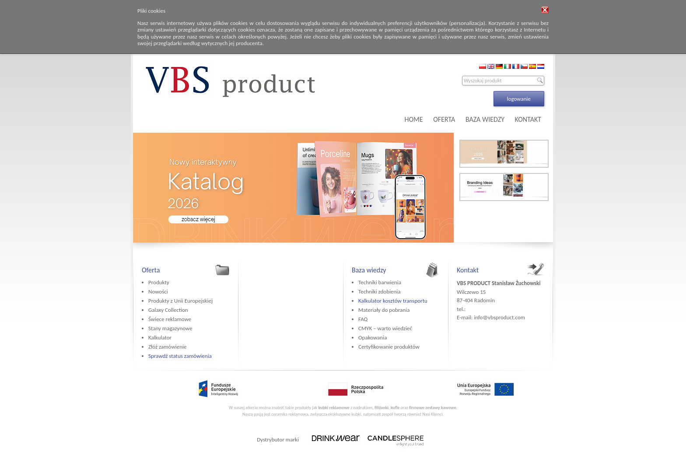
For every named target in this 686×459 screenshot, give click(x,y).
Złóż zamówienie (167, 346)
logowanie (519, 98)
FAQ (363, 319)
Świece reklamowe (169, 319)
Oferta (151, 270)
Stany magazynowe (170, 328)
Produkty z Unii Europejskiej (180, 300)
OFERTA (444, 119)
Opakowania (372, 337)
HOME (414, 119)
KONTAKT (528, 119)
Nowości (158, 291)
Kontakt (468, 270)
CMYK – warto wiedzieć (385, 328)
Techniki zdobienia (379, 291)
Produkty (158, 282)
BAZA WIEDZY (485, 119)
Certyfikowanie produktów (389, 346)
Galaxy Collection (168, 310)
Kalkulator (160, 337)
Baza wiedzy (369, 270)
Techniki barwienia (379, 282)
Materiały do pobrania (384, 310)
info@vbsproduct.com (499, 317)
